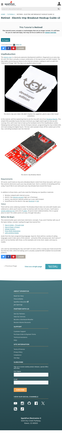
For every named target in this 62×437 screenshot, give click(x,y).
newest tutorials (50, 32)
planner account (18, 197)
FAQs (15, 340)
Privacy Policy (18, 352)
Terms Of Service (19, 349)
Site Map (16, 358)
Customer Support (20, 331)
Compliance (17, 355)
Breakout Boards (52, 119)
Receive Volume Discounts (22, 322)
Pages (5, 40)
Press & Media (18, 299)
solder (25, 211)
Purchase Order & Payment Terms (25, 334)
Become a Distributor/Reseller (23, 319)
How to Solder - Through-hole (14, 225)
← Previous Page (10, 266)
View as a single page (33, 266)
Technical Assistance (20, 337)
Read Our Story (19, 296)
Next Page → (53, 266)
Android (31, 201)
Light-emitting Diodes (12, 233)
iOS (37, 201)
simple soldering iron (8, 211)
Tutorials (11, 14)
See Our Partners (19, 314)
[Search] (58, 9)
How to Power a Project (12, 227)
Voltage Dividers (10, 229)
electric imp (7, 57)
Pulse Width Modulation (12, 231)
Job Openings (18, 305)
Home (3, 14)
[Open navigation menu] (2, 5)
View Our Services (19, 317)
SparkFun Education (21, 302)
